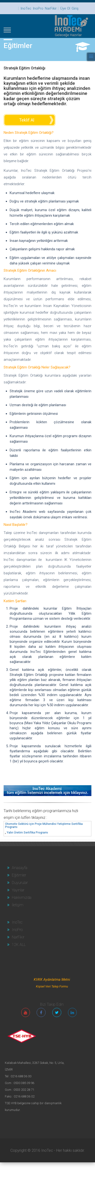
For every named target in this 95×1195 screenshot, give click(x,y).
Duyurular (17, 882)
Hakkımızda (19, 897)
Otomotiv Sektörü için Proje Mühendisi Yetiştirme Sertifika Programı (44, 825)
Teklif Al (26, 120)
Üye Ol (65, 8)
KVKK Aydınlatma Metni (52, 980)
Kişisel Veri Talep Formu (52, 986)
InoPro (38, 8)
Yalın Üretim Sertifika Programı (27, 832)
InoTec (25, 8)
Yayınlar (15, 890)
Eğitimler (16, 875)
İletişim (15, 905)
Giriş (75, 8)
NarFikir (51, 8)
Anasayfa (17, 867)
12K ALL (16, 944)
